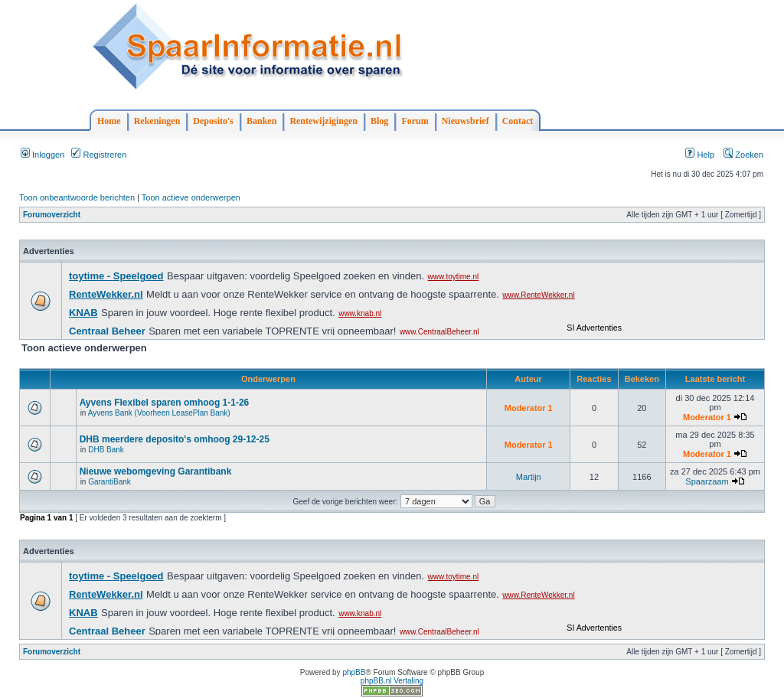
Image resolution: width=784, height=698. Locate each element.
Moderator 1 (529, 408)
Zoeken (743, 154)
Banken (261, 121)
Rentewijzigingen (323, 121)
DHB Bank (106, 449)
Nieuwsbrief (465, 121)
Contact (518, 121)
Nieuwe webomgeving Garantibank (156, 471)
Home (109, 121)
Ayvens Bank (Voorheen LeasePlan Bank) (159, 413)
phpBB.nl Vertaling (392, 681)
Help (699, 154)
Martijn (528, 476)
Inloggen (42, 154)
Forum (414, 121)
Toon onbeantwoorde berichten (77, 197)
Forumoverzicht (51, 214)
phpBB (353, 672)
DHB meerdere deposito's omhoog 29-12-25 (175, 439)
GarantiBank (109, 482)
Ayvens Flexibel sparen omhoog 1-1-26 (165, 402)
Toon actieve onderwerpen (191, 197)
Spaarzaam (706, 481)
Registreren (98, 154)
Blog (379, 121)
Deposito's (213, 121)
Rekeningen (157, 121)
